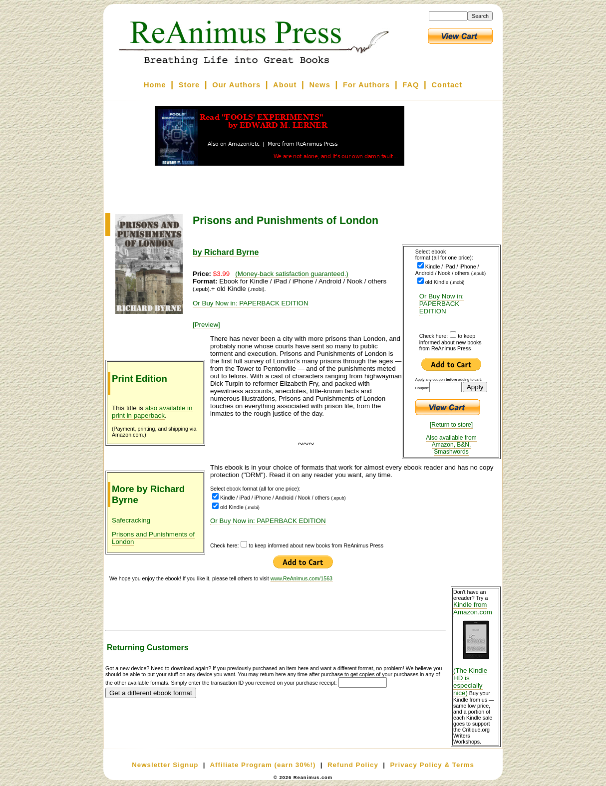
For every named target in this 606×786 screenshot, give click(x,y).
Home (155, 85)
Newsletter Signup (165, 765)
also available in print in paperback (152, 411)
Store (189, 85)
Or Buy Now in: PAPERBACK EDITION (441, 303)
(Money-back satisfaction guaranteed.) (291, 273)
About (285, 85)
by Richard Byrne (226, 252)
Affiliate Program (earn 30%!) (262, 765)
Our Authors (236, 85)
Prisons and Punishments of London (153, 537)
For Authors (366, 85)
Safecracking (131, 520)
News (319, 85)
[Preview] (206, 324)
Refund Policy (352, 765)
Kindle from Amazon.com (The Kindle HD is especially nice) (475, 649)
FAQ (410, 85)
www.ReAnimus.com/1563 (301, 578)
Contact (447, 85)
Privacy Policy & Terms (432, 765)
